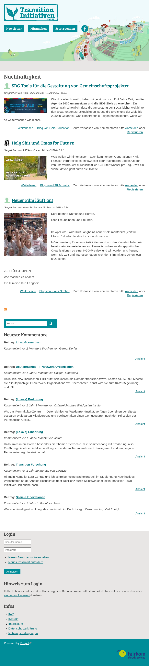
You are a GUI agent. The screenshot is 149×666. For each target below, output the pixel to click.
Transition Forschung (31, 464)
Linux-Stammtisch (28, 342)
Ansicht (140, 358)
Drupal (25, 643)
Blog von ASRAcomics (54, 185)
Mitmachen (38, 28)
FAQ (11, 614)
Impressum (15, 623)
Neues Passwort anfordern (25, 562)
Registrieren (135, 132)
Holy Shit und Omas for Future (43, 143)
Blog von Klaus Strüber (54, 291)
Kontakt (13, 619)
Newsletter (14, 28)
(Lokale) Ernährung (29, 399)
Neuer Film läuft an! (32, 200)
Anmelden (131, 128)
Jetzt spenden (65, 28)
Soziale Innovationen (30, 497)
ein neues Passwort (18, 595)
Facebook (84, 28)
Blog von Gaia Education (53, 128)
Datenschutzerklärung (22, 628)
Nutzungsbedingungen (23, 633)
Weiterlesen (25, 128)
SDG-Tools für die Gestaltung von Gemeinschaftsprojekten (71, 85)
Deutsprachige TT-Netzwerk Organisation (45, 366)
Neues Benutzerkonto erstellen (28, 557)
